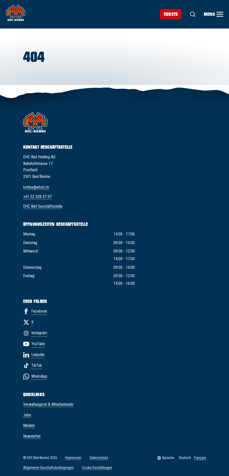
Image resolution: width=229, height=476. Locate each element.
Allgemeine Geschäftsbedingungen (48, 468)
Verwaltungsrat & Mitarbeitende (48, 404)
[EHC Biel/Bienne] (15, 13)
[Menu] (213, 14)
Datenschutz (99, 458)
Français (200, 458)
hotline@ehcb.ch (36, 187)
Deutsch (185, 458)
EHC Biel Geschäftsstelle (43, 206)
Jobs (27, 415)
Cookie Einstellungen (97, 468)
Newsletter (32, 436)
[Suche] (193, 14)
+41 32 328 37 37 (37, 196)
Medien (29, 425)
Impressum (73, 458)
